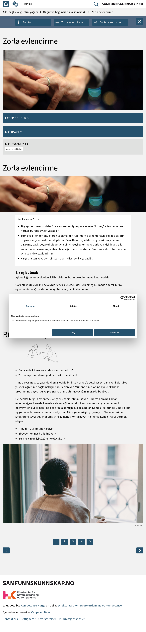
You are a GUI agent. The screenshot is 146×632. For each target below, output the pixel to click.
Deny (72, 332)
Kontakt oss (10, 619)
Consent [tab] (30, 306)
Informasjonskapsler (72, 619)
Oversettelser (47, 619)
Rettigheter (28, 619)
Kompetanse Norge (33, 605)
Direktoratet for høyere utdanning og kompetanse (90, 605)
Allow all (114, 332)
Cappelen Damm (41, 612)
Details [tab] (73, 306)
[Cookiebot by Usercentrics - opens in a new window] (122, 298)
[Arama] (97, 5)
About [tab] (116, 306)
